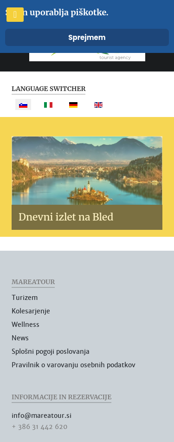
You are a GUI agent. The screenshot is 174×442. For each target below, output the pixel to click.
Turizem (25, 297)
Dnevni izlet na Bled (66, 217)
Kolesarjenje (31, 311)
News (20, 338)
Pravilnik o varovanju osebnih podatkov (73, 365)
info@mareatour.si (41, 415)
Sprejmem (87, 37)
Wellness (25, 324)
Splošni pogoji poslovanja (51, 351)
